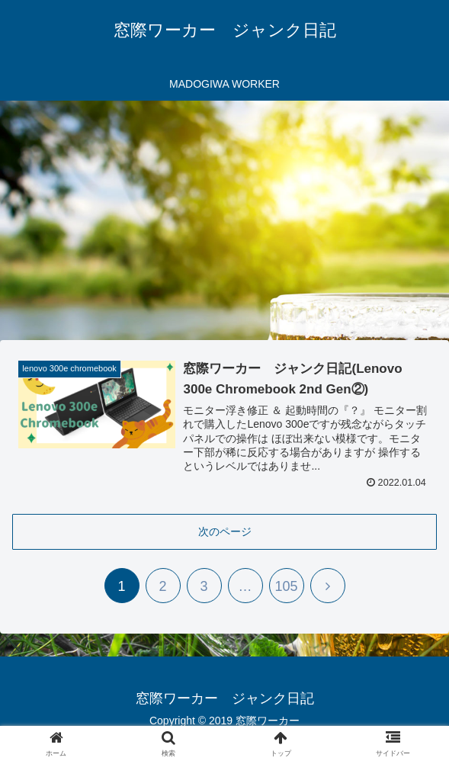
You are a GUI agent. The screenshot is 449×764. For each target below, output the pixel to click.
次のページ (225, 531)
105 (285, 586)
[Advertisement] (224, 225)
